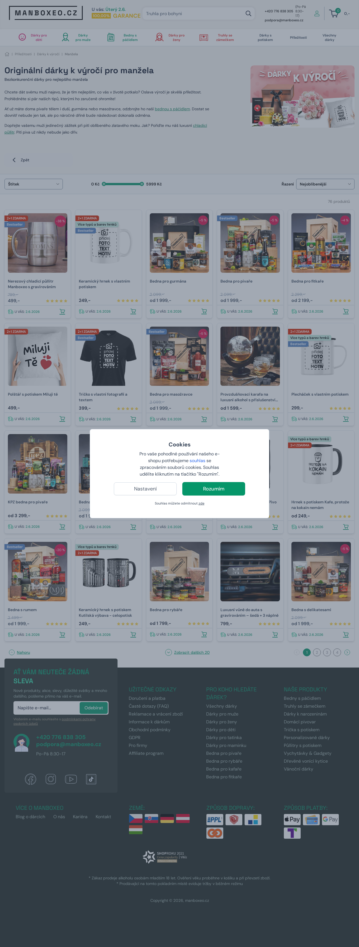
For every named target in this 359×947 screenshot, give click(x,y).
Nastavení (145, 488)
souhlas (197, 461)
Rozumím (213, 488)
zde (201, 503)
